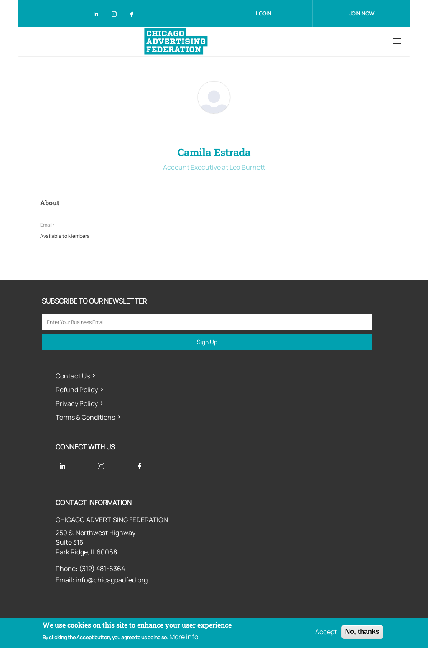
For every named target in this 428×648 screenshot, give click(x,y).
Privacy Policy (77, 403)
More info (183, 636)
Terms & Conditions (85, 417)
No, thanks (362, 631)
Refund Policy (77, 389)
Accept (326, 631)
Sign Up (207, 342)
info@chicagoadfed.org (112, 579)
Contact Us (73, 375)
